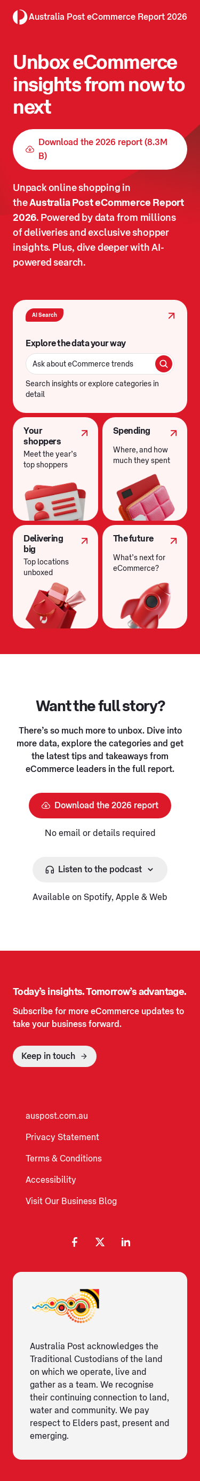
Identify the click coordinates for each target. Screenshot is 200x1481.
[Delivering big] (55, 576)
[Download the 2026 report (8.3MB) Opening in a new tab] (100, 149)
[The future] (145, 576)
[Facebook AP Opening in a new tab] (74, 1242)
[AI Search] (100, 356)
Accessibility (51, 1180)
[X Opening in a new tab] (100, 1242)
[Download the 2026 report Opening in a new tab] (100, 805)
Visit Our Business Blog (71, 1201)
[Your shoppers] (55, 469)
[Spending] (145, 469)
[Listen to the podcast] (100, 869)
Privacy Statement (62, 1137)
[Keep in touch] (55, 1056)
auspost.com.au (57, 1116)
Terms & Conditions (64, 1158)
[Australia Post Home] (20, 17)
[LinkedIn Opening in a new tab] (125, 1242)
